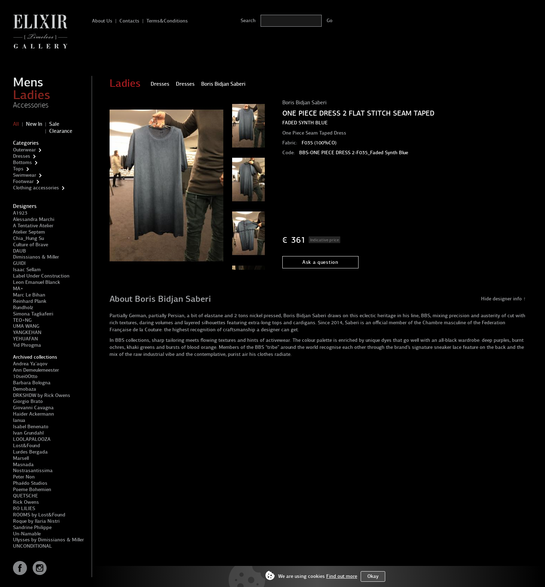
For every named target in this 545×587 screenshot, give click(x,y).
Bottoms (22, 162)
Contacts (129, 21)
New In (34, 124)
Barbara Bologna (32, 383)
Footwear (23, 181)
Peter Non (24, 477)
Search (248, 21)
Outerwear (24, 150)
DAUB (19, 251)
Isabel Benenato (30, 427)
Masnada (23, 465)
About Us (102, 21)
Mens (28, 82)
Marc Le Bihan (29, 295)
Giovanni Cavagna (33, 408)
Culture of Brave (30, 245)
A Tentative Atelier (33, 226)
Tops (18, 169)
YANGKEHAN (27, 332)
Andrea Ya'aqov (30, 364)
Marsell (21, 458)
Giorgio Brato (28, 401)
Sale (54, 124)
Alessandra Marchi (33, 219)
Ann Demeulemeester (36, 370)
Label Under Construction (41, 276)
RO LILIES (24, 508)
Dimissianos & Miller (36, 257)
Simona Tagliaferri (33, 314)
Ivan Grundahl (28, 433)
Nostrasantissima (33, 471)
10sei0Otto (25, 376)
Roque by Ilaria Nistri (36, 521)
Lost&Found (26, 446)
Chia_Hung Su (28, 238)
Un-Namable (27, 534)
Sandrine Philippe (32, 527)
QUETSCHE (25, 496)
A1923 (20, 213)
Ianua (19, 420)
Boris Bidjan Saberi (304, 102)
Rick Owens (26, 502)
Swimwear (24, 175)
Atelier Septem (29, 232)
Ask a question (320, 262)
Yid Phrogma (27, 345)
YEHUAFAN (25, 339)
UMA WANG (26, 326)
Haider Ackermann (33, 414)
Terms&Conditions (167, 21)
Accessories (30, 105)
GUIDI (19, 263)
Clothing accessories (36, 188)
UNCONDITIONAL (32, 546)
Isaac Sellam (27, 270)
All (16, 124)
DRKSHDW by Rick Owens (41, 395)
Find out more (341, 576)
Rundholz (23, 308)
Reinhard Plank (29, 301)
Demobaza (24, 389)
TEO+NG (22, 320)
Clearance (60, 131)
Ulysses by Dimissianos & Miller (48, 540)
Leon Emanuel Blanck (36, 282)
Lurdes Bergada (30, 452)
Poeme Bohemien (32, 490)
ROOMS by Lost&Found (39, 515)
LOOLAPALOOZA (32, 439)
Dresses (21, 156)
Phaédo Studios (30, 483)
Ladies (31, 95)
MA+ (18, 289)
